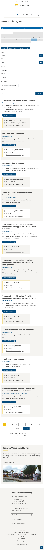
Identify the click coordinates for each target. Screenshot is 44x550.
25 (33, 39)
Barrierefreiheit (22, 539)
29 (16, 42)
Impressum (22, 530)
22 (16, 39)
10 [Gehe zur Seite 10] (39, 425)
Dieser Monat (24, 48)
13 (4, 37)
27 (4, 42)
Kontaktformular (17, 515)
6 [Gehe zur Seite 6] (23, 425)
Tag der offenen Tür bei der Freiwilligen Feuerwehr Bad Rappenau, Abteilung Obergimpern (18, 262)
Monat (3, 73)
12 (39, 35)
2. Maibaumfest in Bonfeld (13, 163)
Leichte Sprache (17, 519)
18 (33, 37)
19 (39, 37)
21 (10, 39)
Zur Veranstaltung (9, 115)
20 (4, 39)
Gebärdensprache (22, 541)
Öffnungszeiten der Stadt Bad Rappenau (20, 509)
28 (10, 42)
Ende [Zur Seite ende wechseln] (26, 428)
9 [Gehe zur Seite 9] (35, 425)
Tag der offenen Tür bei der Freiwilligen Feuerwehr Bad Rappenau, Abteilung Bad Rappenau (19, 226)
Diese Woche (13, 48)
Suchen (39, 93)
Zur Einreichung (9, 462)
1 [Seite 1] (4, 425)
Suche (3, 89)
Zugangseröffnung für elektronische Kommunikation (22, 534)
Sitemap (22, 536)
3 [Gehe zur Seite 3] (12, 425)
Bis (2, 59)
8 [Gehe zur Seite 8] (31, 425)
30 (22, 42)
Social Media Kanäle (18, 524)
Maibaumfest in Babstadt (13, 134)
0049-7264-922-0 (19, 502)
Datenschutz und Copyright (22, 532)
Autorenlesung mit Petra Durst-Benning (18, 100)
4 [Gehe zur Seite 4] (16, 425)
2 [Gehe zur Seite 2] (8, 425)
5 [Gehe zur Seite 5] (20, 425)
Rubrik (3, 67)
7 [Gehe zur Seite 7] (27, 425)
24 (27, 39)
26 (39, 39)
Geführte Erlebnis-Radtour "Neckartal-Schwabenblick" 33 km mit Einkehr (18, 389)
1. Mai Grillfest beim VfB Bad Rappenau (18, 330)
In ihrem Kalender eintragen (14, 125)
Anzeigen (4, 81)
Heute (4, 48)
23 (22, 39)
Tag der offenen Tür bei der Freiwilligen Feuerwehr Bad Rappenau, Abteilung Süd (19, 297)
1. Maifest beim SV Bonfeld (13, 359)
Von (2, 52)
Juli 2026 (22, 28)
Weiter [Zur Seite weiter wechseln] (18, 428)
